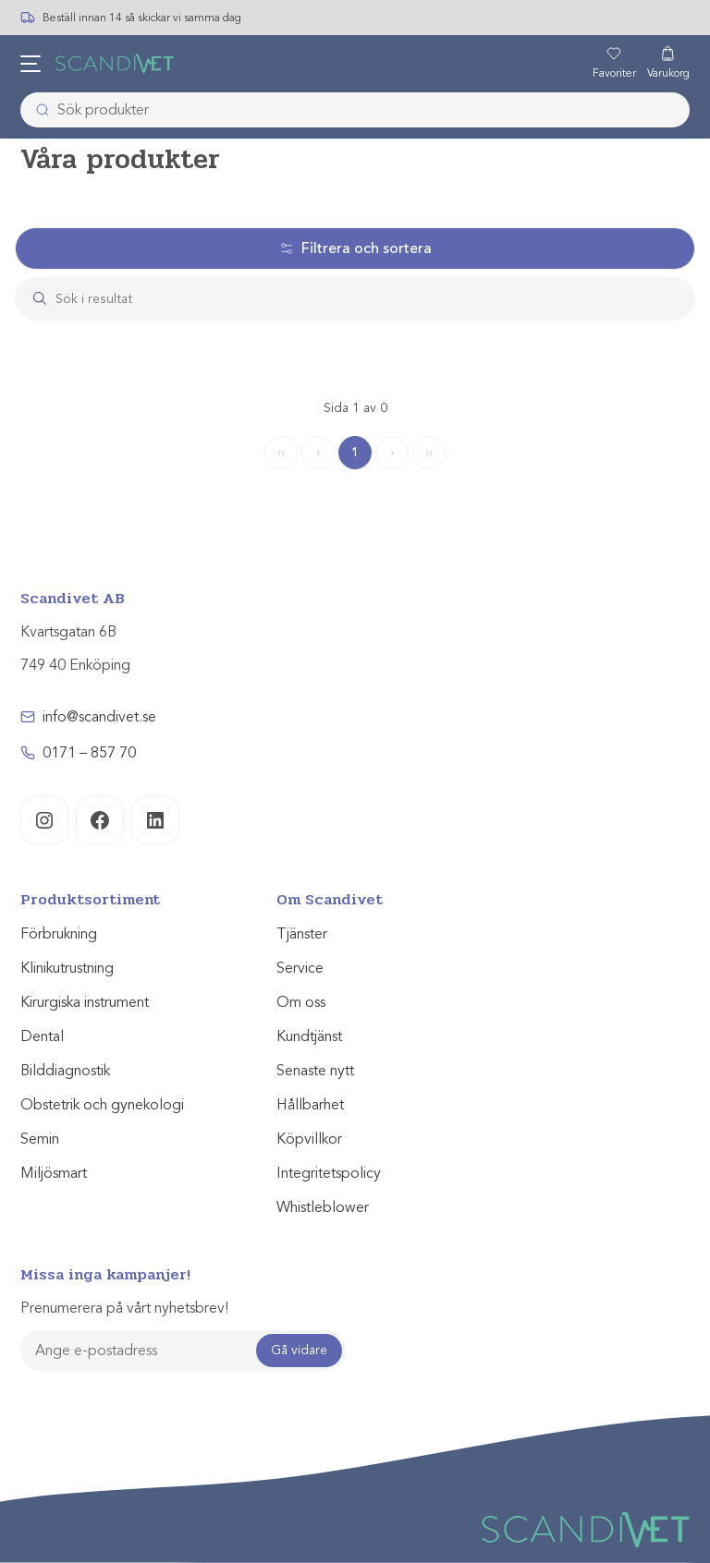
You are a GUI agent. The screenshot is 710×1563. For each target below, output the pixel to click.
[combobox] (354, 109)
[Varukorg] (668, 63)
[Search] (372, 299)
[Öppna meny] (30, 63)
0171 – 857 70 (89, 753)
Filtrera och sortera (355, 248)
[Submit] (37, 109)
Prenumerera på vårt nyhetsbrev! (124, 1308)
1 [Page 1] (355, 452)
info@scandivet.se (99, 717)
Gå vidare (299, 1350)
